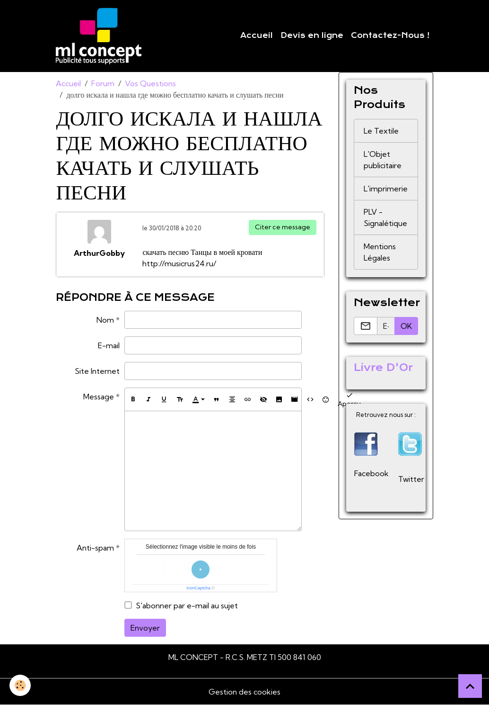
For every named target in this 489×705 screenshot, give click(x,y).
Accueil (256, 35)
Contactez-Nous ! (390, 35)
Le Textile (381, 131)
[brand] (100, 36)
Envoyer (145, 628)
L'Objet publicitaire (383, 159)
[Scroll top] (470, 686)
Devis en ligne (311, 35)
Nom (105, 320)
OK (406, 326)
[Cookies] (20, 685)
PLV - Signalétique (385, 217)
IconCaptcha (199, 588)
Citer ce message (282, 227)
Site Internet (97, 371)
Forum (102, 83)
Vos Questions (150, 83)
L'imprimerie (386, 188)
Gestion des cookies (244, 691)
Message (98, 396)
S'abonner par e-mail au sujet (187, 605)
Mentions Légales (380, 252)
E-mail (109, 345)
